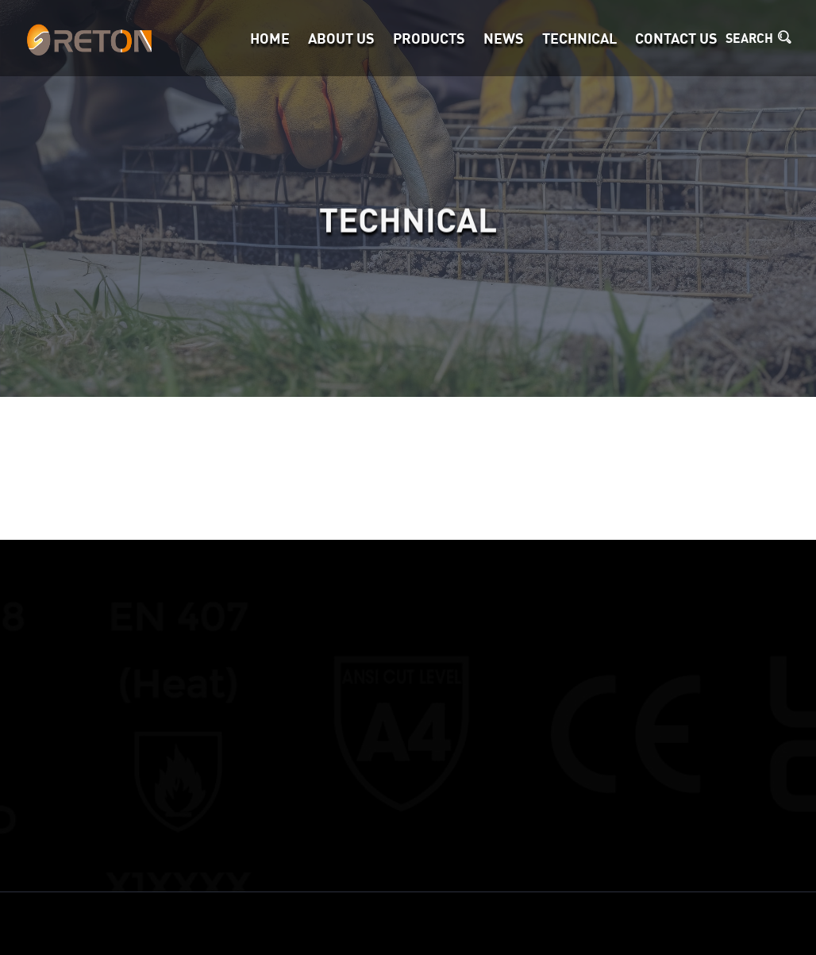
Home (270, 38)
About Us (341, 38)
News (503, 38)
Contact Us (676, 38)
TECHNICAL (579, 38)
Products (429, 38)
